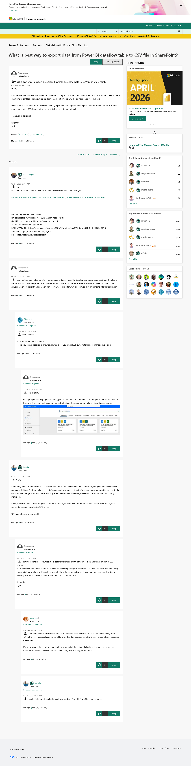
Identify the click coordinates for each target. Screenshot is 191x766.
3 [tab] (153, 124)
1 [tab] (150, 124)
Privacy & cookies (148, 748)
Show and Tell (37, 134)
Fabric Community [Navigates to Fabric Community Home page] (36, 18)
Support (120, 19)
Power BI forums (19, 45)
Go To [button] (176, 25)
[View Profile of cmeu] (32, 618)
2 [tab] (152, 124)
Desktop (83, 45)
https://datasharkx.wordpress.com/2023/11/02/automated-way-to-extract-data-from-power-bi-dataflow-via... (59, 197)
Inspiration (64, 19)
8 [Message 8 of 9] (31, 442)
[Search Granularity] (107, 31)
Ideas (75, 19)
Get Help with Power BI (60, 45)
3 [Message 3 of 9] (25, 594)
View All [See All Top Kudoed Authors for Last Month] (133, 259)
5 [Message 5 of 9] (31, 659)
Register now (153, 36)
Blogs (99, 19)
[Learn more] (137, 118)
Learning (109, 19)
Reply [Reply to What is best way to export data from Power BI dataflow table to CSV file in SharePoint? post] (114, 141)
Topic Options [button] (111, 61)
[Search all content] (150, 31)
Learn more (14, 10)
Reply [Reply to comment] (114, 249)
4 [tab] (155, 124)
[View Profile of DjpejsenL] (28, 319)
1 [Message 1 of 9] (19, 141)
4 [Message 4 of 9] (31, 707)
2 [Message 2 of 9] (19, 522)
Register (149, 25)
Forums (52, 19)
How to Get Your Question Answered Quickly (149, 145)
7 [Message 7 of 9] (25, 353)
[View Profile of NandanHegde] (28, 174)
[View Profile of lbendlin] (26, 467)
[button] (96, 61)
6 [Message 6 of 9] (19, 295)
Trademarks (176, 748)
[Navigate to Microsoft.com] (16, 18)
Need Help (23, 134)
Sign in (159, 25)
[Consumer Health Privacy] (43, 757)
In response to (26, 325)
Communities (87, 19)
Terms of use (164, 748)
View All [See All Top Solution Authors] (133, 203)
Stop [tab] (158, 125)
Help (167, 25)
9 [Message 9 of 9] (19, 243)
